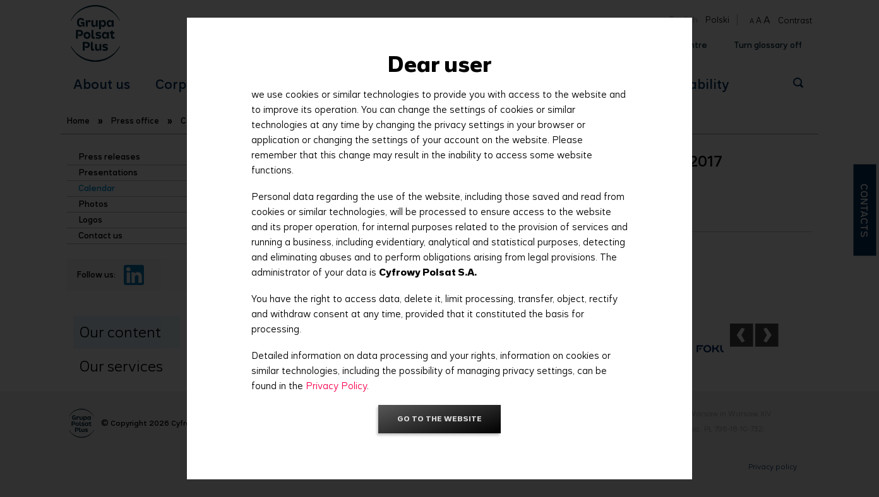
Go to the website (439, 418)
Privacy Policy (336, 385)
